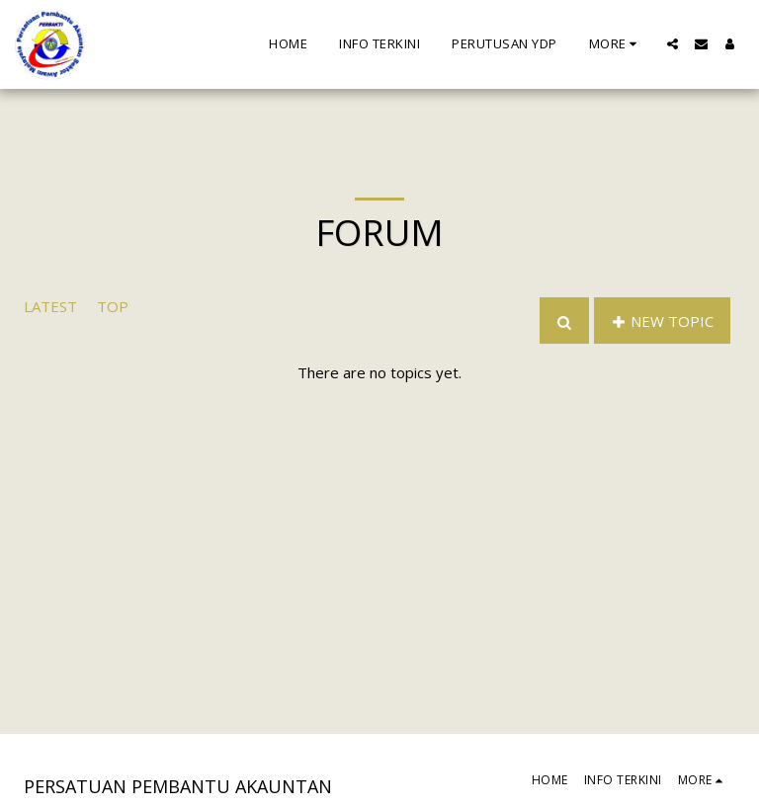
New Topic (663, 321)
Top (112, 306)
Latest (50, 306)
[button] (672, 44)
